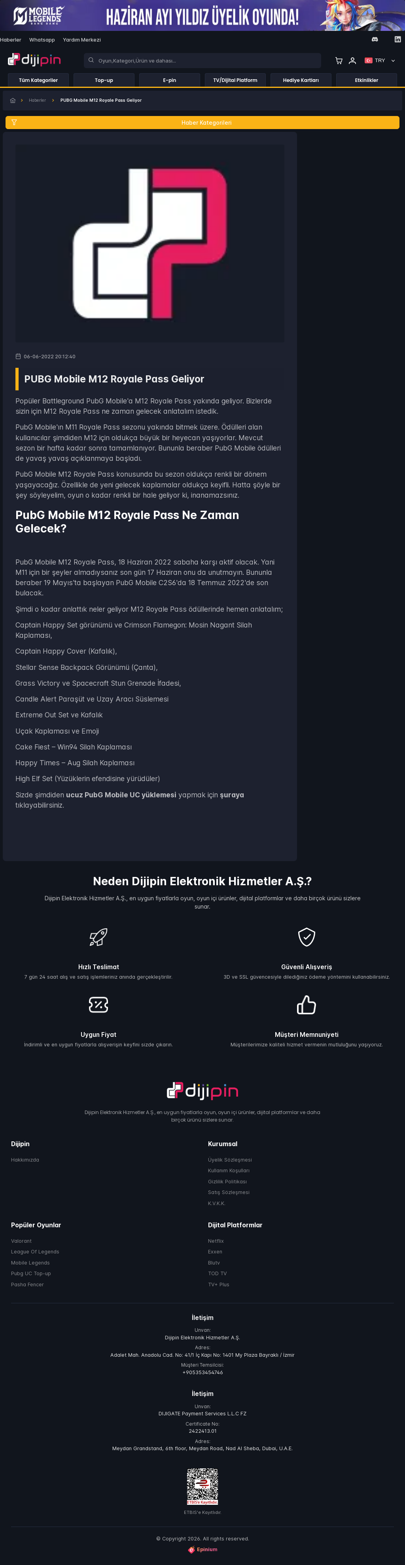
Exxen (215, 1255)
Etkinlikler (367, 80)
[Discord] (375, 39)
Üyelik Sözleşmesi (230, 1163)
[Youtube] (363, 40)
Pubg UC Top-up (31, 1277)
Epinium (202, 1553)
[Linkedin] (398, 39)
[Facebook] (329, 40)
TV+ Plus (218, 1288)
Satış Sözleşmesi (229, 1195)
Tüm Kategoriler (38, 80)
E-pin (169, 80)
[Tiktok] (386, 40)
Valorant (21, 1244)
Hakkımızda (25, 1163)
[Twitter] (352, 40)
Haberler (44, 102)
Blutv (214, 1266)
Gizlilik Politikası (227, 1185)
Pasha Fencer (27, 1288)
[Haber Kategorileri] (202, 125)
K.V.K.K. (216, 1206)
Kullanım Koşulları (229, 1174)
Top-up (104, 80)
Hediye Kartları (301, 80)
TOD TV (217, 1277)
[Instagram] (340, 40)
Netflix (216, 1244)
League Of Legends (35, 1255)
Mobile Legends (30, 1266)
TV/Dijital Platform (235, 80)
